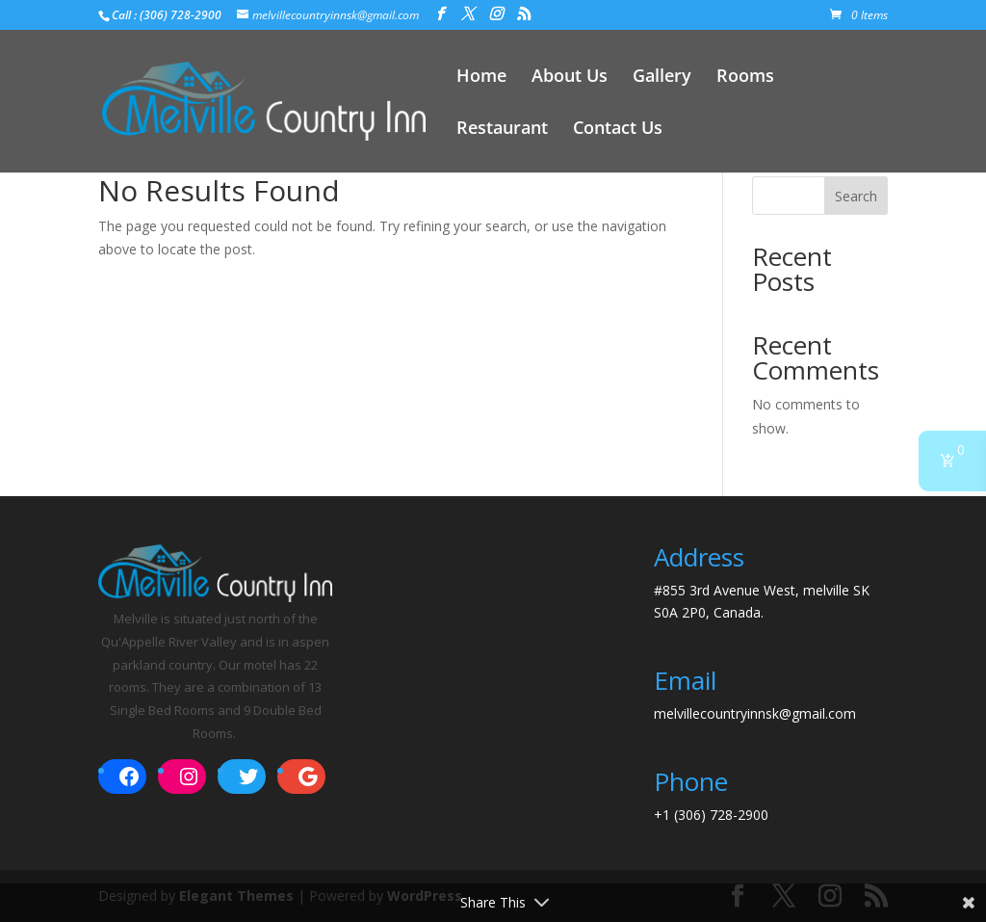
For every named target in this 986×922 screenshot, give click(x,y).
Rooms (745, 77)
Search (856, 196)
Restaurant (502, 129)
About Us (570, 77)
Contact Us (617, 129)
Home (481, 77)
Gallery (662, 77)
